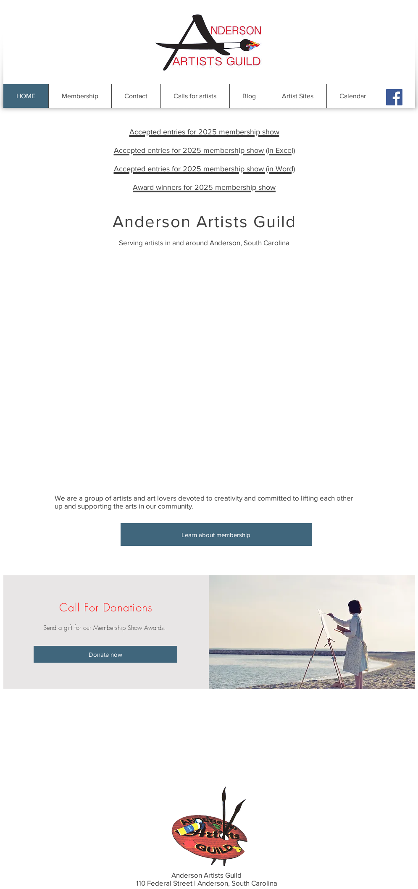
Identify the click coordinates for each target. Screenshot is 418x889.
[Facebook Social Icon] (394, 97)
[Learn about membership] (216, 534)
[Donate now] (105, 654)
